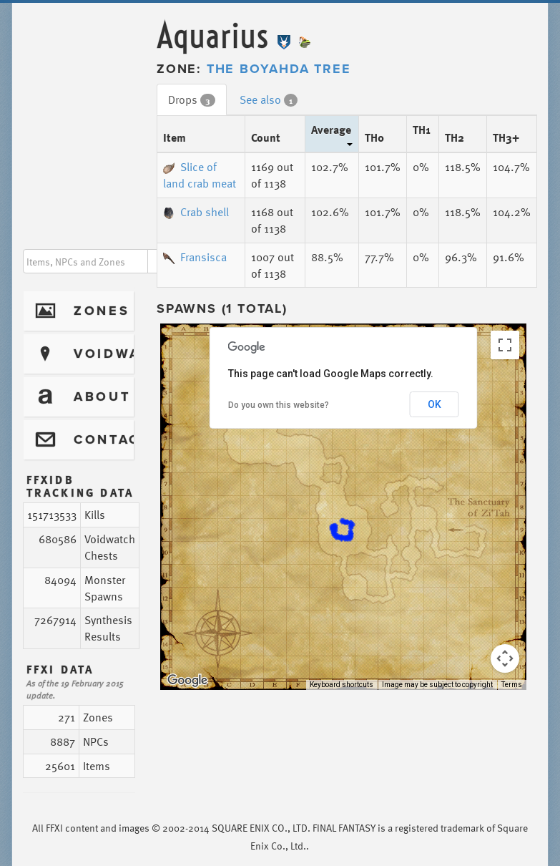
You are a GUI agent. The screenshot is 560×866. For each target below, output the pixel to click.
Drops (191, 99)
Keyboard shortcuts (341, 685)
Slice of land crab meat (199, 175)
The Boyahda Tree (279, 69)
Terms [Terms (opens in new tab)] (511, 685)
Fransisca (195, 257)
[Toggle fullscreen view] (505, 345)
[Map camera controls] (505, 658)
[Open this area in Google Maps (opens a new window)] (187, 680)
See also (269, 99)
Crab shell (196, 211)
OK (434, 404)
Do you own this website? (278, 405)
